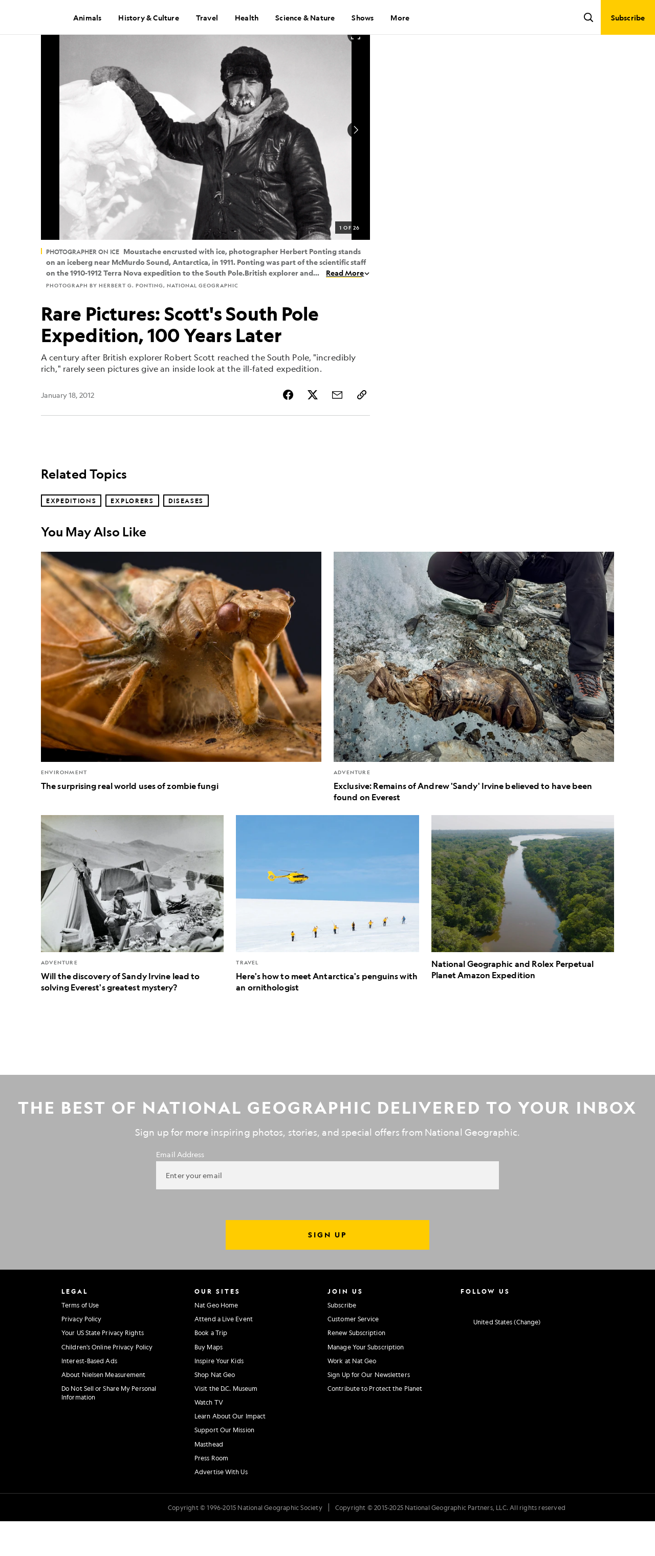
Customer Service (353, 1353)
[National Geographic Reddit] (584, 1339)
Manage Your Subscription (366, 1382)
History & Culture (148, 17)
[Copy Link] (362, 429)
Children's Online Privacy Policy (106, 1382)
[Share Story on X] (312, 429)
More (399, 17)
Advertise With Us (221, 1506)
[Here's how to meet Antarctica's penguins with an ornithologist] (327, 939)
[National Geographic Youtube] (524, 1339)
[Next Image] (355, 164)
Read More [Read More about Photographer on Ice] (348, 307)
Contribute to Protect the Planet (375, 1423)
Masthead (208, 1479)
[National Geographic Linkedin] (544, 1339)
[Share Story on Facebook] (288, 429)
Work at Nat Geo (352, 1395)
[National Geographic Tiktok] (564, 1339)
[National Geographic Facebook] (484, 1339)
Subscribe (342, 1340)
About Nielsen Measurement (103, 1409)
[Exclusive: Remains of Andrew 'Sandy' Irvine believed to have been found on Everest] (474, 712)
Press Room (211, 1493)
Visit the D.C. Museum (225, 1423)
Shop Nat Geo (214, 1409)
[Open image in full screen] (355, 69)
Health (246, 17)
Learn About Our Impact (230, 1451)
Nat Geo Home (216, 1340)
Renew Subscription (356, 1367)
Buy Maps (208, 1382)
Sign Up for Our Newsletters (369, 1409)
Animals (87, 17)
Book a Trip (210, 1367)
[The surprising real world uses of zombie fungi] (181, 706)
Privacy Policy (81, 1353)
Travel (207, 17)
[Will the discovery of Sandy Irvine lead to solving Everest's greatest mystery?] (132, 939)
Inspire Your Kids (219, 1395)
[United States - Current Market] (500, 1357)
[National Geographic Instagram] (464, 1339)
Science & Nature (305, 17)
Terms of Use (80, 1340)
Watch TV (208, 1437)
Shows (363, 17)
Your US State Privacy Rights (102, 1367)
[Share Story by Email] (337, 429)
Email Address (180, 1188)
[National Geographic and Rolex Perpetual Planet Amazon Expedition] (522, 933)
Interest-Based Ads (89, 1395)
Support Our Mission (224, 1464)
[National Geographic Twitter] (504, 1339)
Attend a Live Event (223, 1353)
